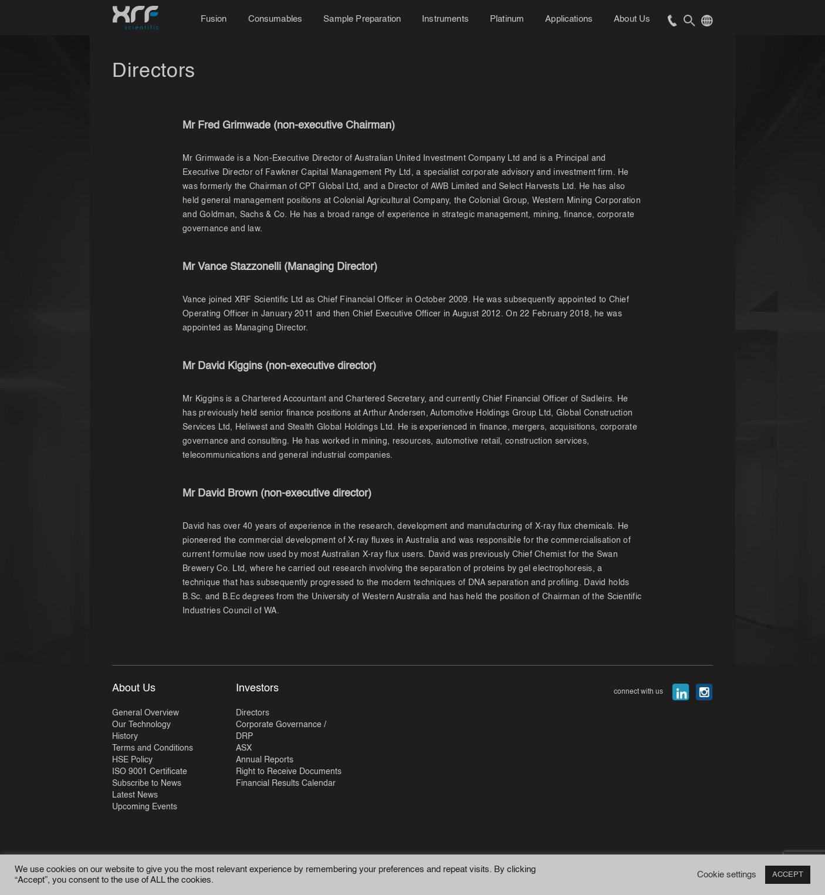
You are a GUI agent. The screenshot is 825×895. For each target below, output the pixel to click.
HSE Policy (132, 760)
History (125, 736)
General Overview (145, 713)
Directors (252, 713)
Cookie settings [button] (726, 875)
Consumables (275, 19)
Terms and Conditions (152, 748)
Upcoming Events (144, 807)
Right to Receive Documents (289, 772)
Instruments (445, 19)
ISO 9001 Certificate (149, 772)
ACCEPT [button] (787, 875)
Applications (569, 19)
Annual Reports (264, 760)
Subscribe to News (146, 783)
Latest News (135, 795)
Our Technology (141, 725)
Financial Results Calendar (286, 783)
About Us (632, 19)
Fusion (214, 19)
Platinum (507, 19)
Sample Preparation (362, 19)
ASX (244, 748)
